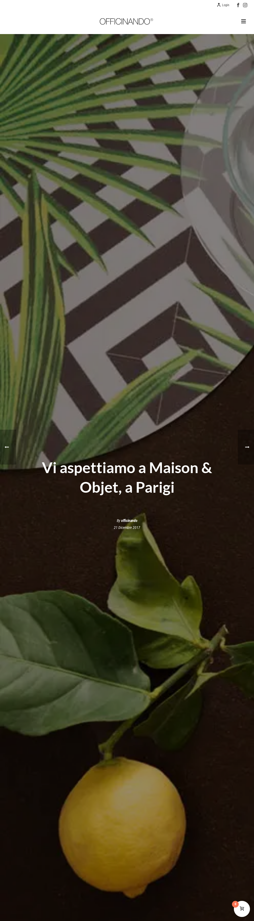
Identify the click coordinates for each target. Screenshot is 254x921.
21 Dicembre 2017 (127, 527)
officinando (129, 520)
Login (223, 5)
